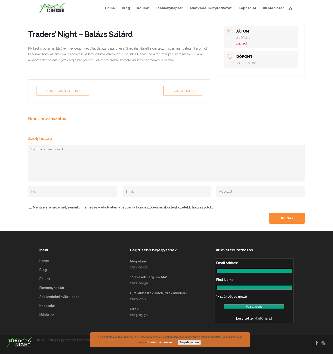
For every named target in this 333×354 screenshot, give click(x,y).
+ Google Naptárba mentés (63, 90)
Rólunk (44, 279)
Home (44, 261)
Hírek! (134, 309)
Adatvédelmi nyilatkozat (59, 297)
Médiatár (46, 315)
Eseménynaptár (51, 288)
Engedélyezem (189, 342)
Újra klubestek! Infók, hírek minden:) (158, 293)
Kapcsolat (47, 306)
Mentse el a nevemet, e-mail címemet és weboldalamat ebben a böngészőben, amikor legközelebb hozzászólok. (123, 207)
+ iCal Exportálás (183, 90)
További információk (160, 342)
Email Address (228, 263)
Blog (43, 270)
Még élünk (138, 261)
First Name (225, 280)
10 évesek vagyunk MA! (148, 277)
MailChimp (262, 318)
